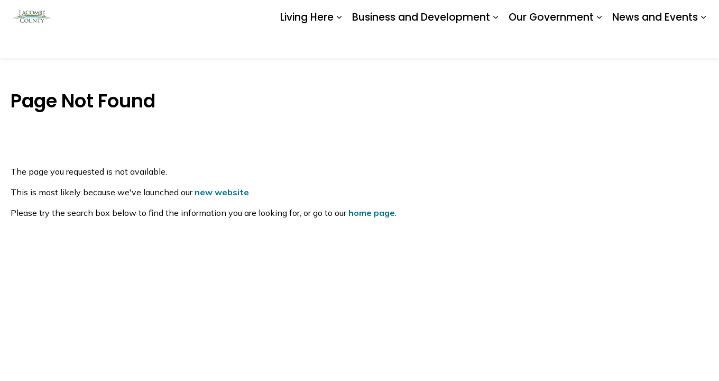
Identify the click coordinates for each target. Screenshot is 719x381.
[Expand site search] (697, 14)
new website (222, 192)
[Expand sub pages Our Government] (599, 43)
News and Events (655, 43)
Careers (396, 14)
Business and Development (421, 43)
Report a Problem (521, 14)
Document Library (450, 14)
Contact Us (581, 14)
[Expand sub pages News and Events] (703, 43)
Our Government (551, 43)
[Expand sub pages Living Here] (339, 43)
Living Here (307, 43)
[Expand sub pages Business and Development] (495, 43)
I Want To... (644, 14)
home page (371, 212)
